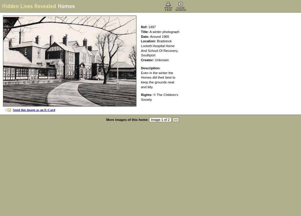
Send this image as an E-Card (34, 110)
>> (176, 120)
